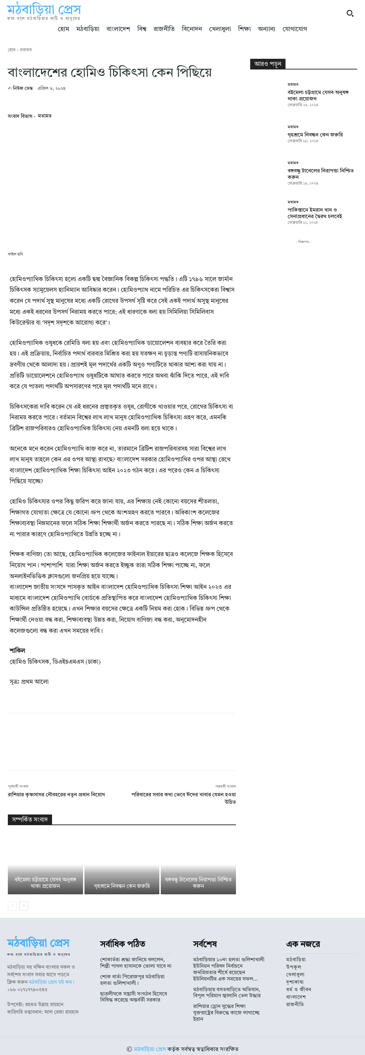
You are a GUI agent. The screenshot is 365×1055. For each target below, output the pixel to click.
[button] (350, 13)
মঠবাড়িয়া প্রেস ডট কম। (51, 982)
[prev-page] (12, 906)
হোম (11, 50)
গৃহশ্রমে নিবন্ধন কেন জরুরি (122, 886)
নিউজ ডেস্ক (23, 88)
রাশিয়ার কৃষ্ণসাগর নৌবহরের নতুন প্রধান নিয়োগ (56, 795)
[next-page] (23, 906)
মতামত (26, 50)
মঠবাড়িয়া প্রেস (150, 1043)
